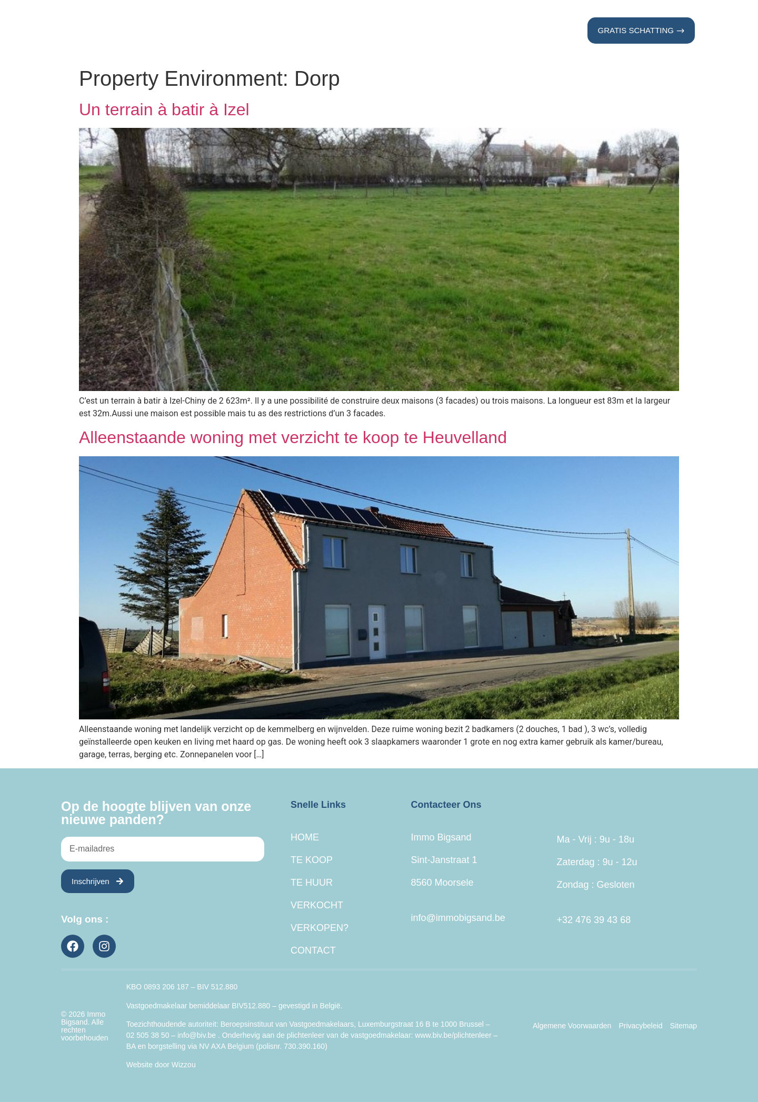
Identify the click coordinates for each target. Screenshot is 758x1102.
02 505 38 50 (147, 1035)
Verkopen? (464, 30)
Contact (531, 30)
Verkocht (394, 30)
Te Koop (272, 30)
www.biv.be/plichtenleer (453, 1035)
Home (219, 30)
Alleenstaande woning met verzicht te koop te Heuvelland (293, 437)
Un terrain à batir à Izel (164, 109)
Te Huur (331, 30)
